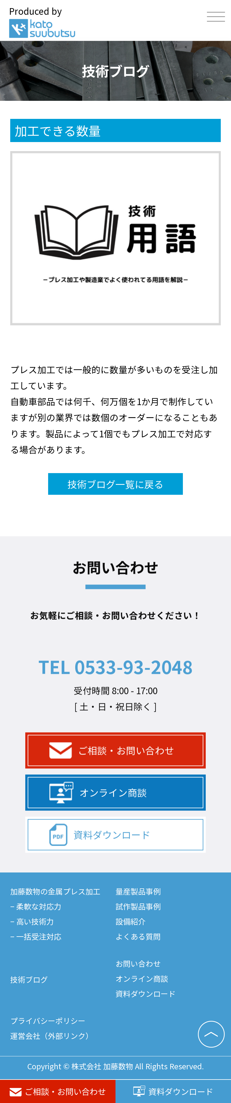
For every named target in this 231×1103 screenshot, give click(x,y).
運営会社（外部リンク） (51, 1035)
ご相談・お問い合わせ (58, 1091)
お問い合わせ (138, 963)
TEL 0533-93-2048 (115, 689)
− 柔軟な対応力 (35, 906)
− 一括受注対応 (35, 936)
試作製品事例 (138, 906)
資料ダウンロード (173, 1091)
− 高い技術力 (32, 921)
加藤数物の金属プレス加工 (55, 891)
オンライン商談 (98, 816)
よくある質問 (138, 936)
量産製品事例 (138, 891)
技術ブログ (29, 979)
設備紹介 (131, 921)
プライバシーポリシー (47, 1020)
